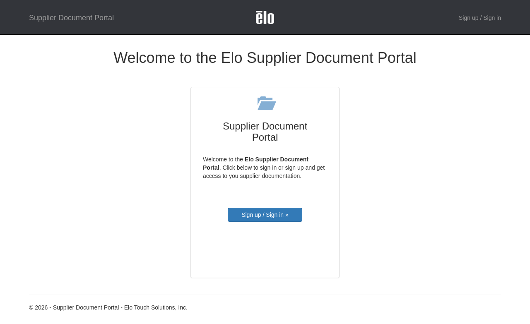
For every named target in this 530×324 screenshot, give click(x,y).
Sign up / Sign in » (265, 214)
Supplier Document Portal (71, 18)
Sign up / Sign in (480, 17)
